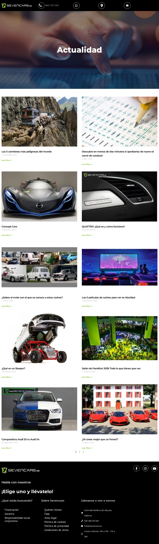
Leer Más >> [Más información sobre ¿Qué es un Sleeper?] (7, 377)
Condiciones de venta (56, 530)
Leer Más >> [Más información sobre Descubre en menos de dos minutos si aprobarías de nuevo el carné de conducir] (87, 164)
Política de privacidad (56, 526)
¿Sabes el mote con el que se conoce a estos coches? (32, 297)
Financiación (11, 509)
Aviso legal (50, 518)
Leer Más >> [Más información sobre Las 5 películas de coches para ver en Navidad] (87, 306)
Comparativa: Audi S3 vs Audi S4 (20, 439)
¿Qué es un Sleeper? (13, 368)
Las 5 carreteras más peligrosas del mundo (27, 151)
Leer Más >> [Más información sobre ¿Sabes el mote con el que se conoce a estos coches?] (7, 306)
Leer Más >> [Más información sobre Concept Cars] (7, 235)
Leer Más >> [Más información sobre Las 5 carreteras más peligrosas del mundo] (7, 160)
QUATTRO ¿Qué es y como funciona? (103, 226)
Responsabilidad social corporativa (17, 519)
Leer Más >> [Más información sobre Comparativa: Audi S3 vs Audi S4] (7, 448)
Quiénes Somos (53, 509)
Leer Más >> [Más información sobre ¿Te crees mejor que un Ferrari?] (87, 448)
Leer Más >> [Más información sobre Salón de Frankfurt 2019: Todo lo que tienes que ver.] (87, 377)
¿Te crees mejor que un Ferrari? (100, 439)
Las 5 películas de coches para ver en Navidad (108, 297)
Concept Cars (9, 226)
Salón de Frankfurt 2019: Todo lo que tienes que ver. (111, 368)
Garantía (9, 514)
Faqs (47, 514)
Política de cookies (55, 522)
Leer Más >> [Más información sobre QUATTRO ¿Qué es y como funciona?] (87, 235)
